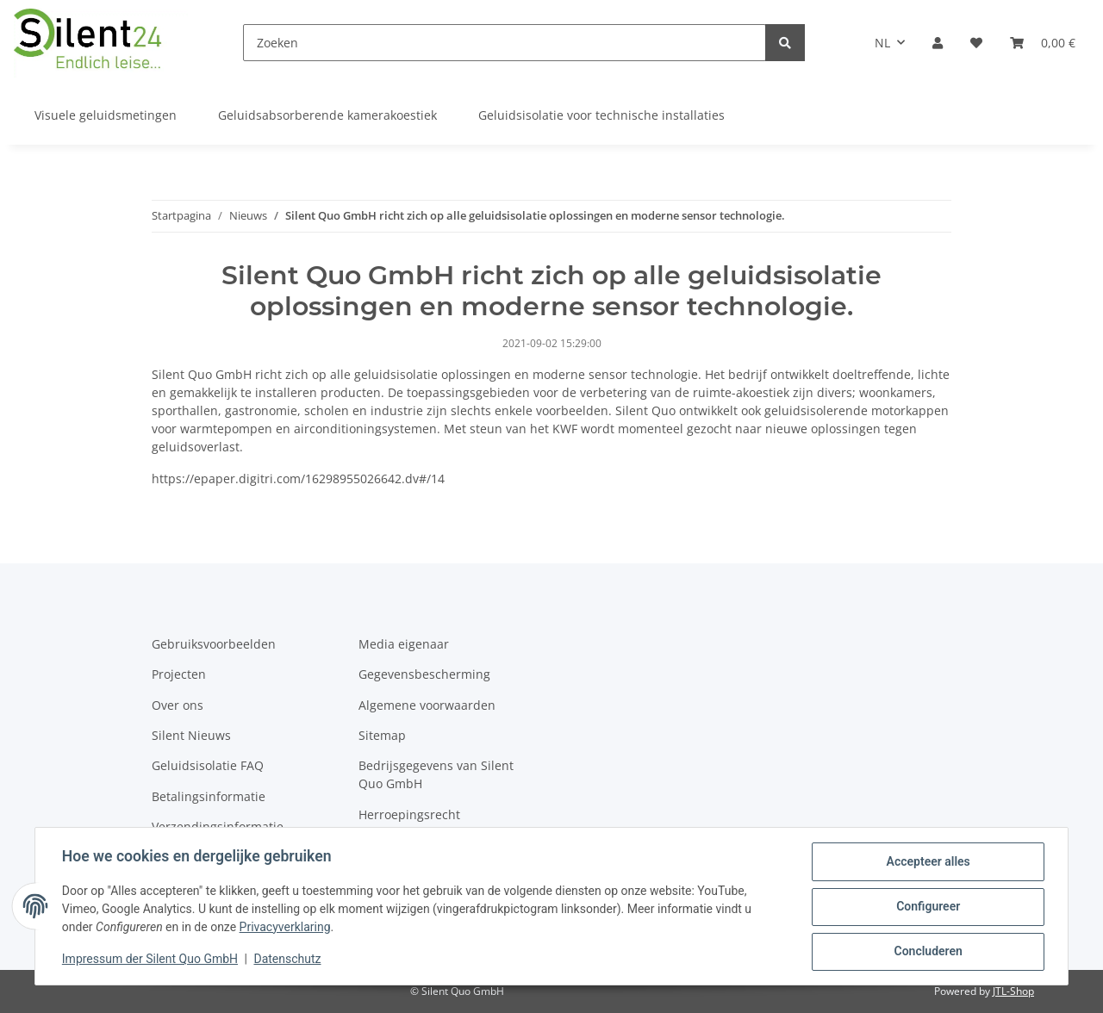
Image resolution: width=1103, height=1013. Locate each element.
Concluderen (927, 952)
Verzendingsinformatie (218, 826)
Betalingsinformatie (208, 796)
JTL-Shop (1013, 991)
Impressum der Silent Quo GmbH (151, 959)
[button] (938, 42)
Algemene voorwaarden (426, 705)
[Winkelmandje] (1042, 42)
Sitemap (382, 735)
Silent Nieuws (191, 735)
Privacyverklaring (286, 928)
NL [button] (882, 42)
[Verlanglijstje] (976, 42)
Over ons (177, 705)
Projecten (179, 674)
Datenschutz (288, 959)
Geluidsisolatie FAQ (208, 765)
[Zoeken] (504, 42)
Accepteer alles (927, 862)
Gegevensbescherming (424, 674)
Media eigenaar (403, 644)
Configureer (927, 907)
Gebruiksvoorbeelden (214, 644)
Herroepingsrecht (409, 814)
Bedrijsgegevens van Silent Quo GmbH (436, 774)
